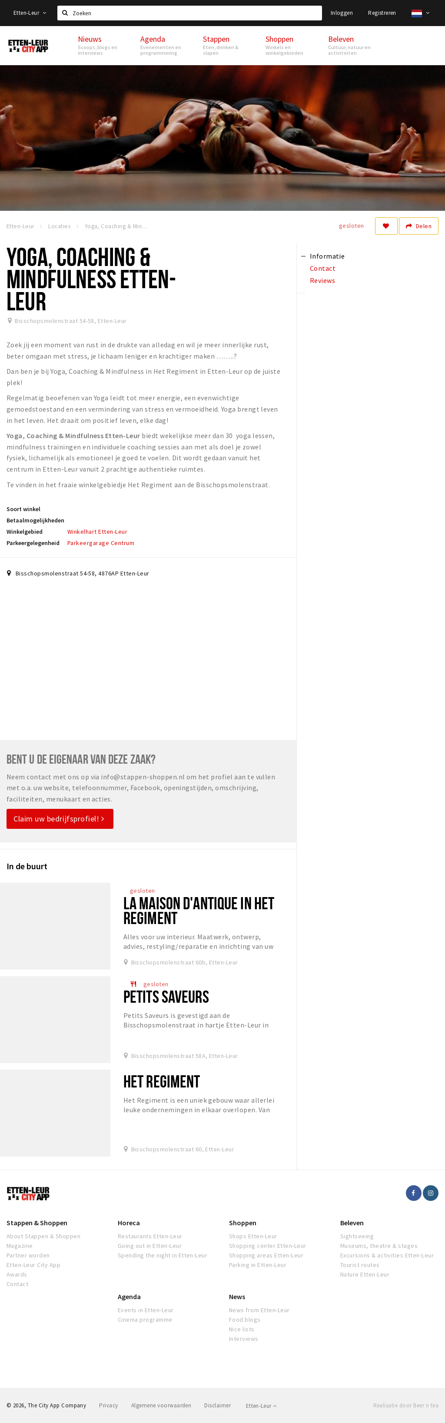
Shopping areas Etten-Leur (266, 1255)
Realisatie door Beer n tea (405, 1405)
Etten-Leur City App (33, 1265)
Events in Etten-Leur (146, 1310)
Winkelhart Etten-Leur (97, 531)
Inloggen (342, 13)
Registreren (382, 13)
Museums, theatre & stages (379, 1246)
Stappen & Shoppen (37, 1222)
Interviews (244, 1339)
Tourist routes (360, 1265)
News (237, 1296)
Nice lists (242, 1329)
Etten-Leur (29, 13)
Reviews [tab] (322, 280)
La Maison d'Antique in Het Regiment (198, 910)
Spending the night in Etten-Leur (162, 1255)
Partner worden (28, 1255)
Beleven (352, 1222)
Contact (17, 1284)
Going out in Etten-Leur (150, 1246)
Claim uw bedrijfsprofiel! (58, 819)
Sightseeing (357, 1236)
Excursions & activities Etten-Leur (387, 1255)
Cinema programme (145, 1319)
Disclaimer (217, 1405)
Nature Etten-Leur (364, 1274)
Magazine (20, 1246)
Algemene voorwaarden (161, 1405)
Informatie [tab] (327, 256)
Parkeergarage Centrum (100, 543)
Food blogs (245, 1319)
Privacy (108, 1405)
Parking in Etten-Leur (257, 1265)
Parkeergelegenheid (33, 543)
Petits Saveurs (166, 996)
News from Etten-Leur (259, 1310)
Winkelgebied (25, 531)
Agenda (129, 1296)
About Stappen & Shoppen (43, 1236)
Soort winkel (23, 509)
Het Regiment (161, 1081)
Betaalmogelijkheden (35, 520)
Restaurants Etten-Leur (150, 1236)
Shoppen (242, 1222)
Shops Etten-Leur (253, 1236)
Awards (17, 1274)
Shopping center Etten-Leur (267, 1246)
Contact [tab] (322, 268)
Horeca (129, 1222)
